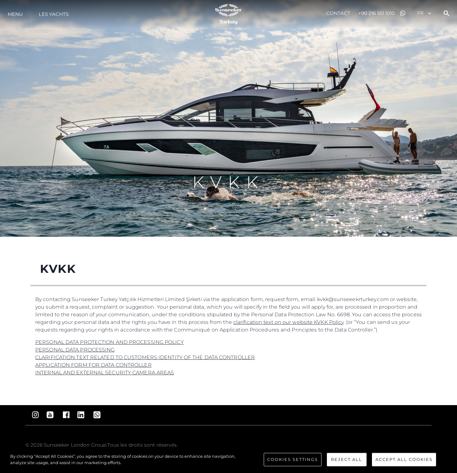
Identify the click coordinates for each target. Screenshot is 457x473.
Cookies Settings (292, 461)
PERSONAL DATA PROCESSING (75, 350)
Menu (15, 14)
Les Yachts (54, 14)
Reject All (346, 461)
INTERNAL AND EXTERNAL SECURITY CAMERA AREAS (104, 373)
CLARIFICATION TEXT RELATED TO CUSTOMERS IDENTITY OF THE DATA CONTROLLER (145, 357)
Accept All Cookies (404, 461)
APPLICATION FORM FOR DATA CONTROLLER (93, 365)
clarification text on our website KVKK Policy (288, 322)
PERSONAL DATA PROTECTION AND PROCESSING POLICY (109, 342)
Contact (338, 13)
